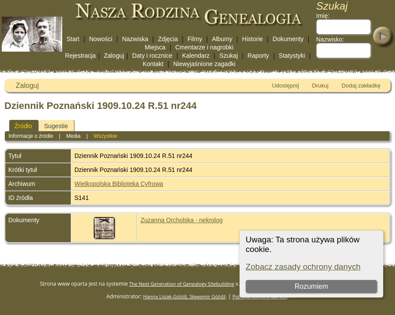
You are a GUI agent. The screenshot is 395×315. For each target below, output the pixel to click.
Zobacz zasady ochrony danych (303, 266)
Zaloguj (114, 55)
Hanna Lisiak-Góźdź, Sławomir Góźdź (184, 296)
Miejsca (155, 47)
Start (73, 38)
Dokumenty (288, 38)
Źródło (23, 126)
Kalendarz (196, 55)
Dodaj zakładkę (361, 85)
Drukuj (320, 85)
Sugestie (56, 126)
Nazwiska (135, 38)
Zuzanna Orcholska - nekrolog (182, 220)
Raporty (258, 55)
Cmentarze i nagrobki (204, 47)
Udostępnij (285, 85)
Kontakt (153, 63)
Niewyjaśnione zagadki (204, 63)
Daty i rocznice (152, 55)
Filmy (194, 38)
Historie (252, 38)
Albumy (222, 38)
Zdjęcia (168, 38)
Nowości (101, 38)
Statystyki (292, 55)
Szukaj (228, 55)
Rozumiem (311, 286)
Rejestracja (80, 55)
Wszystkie (105, 136)
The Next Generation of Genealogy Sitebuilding (181, 283)
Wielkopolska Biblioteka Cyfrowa (118, 183)
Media (73, 136)
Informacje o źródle (30, 136)
